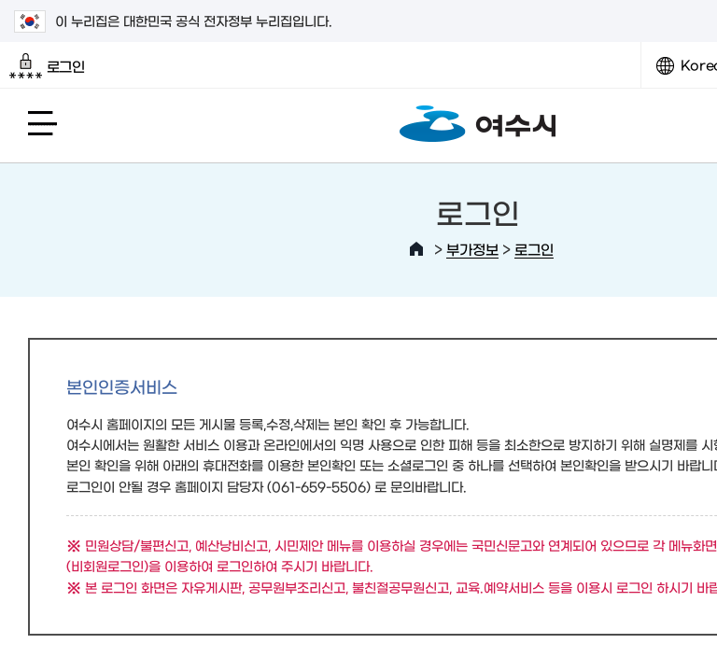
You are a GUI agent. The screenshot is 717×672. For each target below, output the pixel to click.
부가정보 (472, 249)
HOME (416, 249)
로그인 (47, 66)
